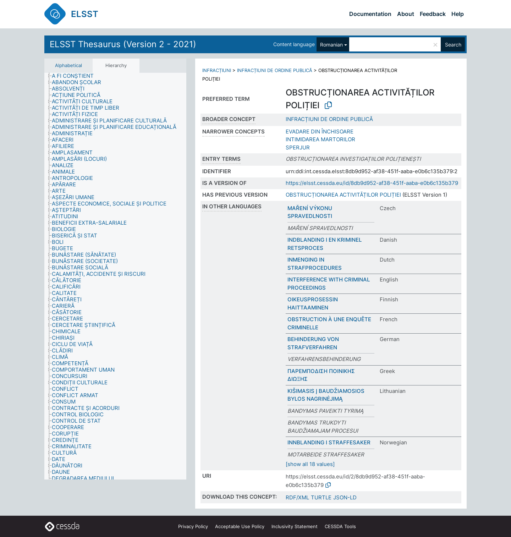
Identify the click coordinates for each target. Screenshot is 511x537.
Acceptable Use (239, 526)
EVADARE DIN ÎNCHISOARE (319, 131)
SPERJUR (298, 147)
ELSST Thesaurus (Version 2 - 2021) (123, 44)
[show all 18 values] (310, 464)
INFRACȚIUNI (216, 70)
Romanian (331, 45)
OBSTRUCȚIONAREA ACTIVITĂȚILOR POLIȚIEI (343, 194)
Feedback (433, 13)
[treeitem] (75, 76)
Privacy (193, 526)
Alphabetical (68, 65)
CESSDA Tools (340, 526)
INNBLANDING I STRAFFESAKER (328, 442)
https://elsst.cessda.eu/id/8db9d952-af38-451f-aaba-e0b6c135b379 (372, 183)
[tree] (115, 276)
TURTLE (321, 497)
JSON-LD (345, 497)
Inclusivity (294, 526)
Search (453, 45)
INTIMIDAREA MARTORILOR (320, 139)
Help (457, 13)
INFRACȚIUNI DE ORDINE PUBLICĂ (274, 70)
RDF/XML (297, 497)
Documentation (370, 13)
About (405, 13)
